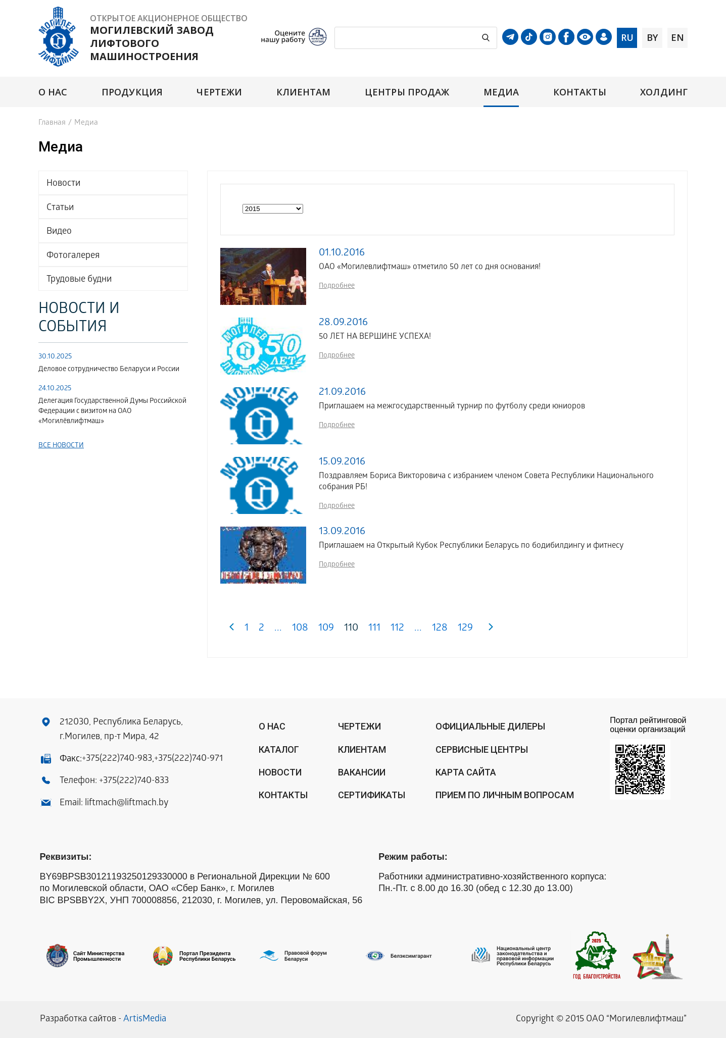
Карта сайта (465, 772)
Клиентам (303, 92)
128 (440, 629)
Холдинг (664, 92)
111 (374, 629)
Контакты (579, 92)
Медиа (501, 92)
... (278, 629)
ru (627, 37)
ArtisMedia (144, 1019)
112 (397, 629)
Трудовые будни (79, 280)
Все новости (61, 446)
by (652, 37)
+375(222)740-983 (117, 759)
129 (465, 629)
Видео (59, 232)
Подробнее (337, 286)
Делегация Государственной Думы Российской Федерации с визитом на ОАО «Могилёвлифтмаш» (112, 411)
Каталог (279, 749)
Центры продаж (407, 92)
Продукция (132, 92)
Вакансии (361, 772)
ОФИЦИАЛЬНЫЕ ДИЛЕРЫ (490, 726)
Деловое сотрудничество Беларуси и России (108, 370)
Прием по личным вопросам (504, 795)
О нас (52, 92)
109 (326, 629)
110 (351, 629)
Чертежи (219, 92)
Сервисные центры (481, 749)
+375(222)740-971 (188, 759)
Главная (52, 123)
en (677, 37)
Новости (63, 184)
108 (300, 629)
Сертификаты (371, 795)
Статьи (60, 208)
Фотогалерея (73, 256)
